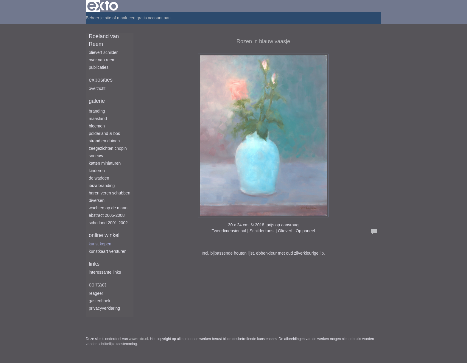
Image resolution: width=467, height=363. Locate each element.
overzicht (97, 88)
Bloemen (97, 126)
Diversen (97, 200)
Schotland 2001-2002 (108, 222)
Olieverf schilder (103, 52)
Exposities (101, 80)
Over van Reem (102, 59)
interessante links (105, 272)
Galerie (97, 101)
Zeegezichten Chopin (108, 148)
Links (94, 264)
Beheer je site (98, 17)
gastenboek (99, 300)
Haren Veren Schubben (109, 193)
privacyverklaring (104, 308)
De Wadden (99, 178)
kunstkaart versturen (108, 251)
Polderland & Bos (104, 133)
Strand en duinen (104, 140)
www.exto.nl (138, 339)
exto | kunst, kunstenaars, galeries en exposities (102, 6)
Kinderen (97, 170)
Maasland (98, 118)
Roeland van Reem (104, 40)
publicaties (98, 67)
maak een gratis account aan (144, 17)
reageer (96, 293)
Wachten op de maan (108, 207)
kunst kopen (100, 244)
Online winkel (104, 235)
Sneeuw (96, 155)
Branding (97, 111)
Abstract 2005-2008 (107, 215)
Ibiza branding (102, 185)
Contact (97, 285)
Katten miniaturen (105, 163)
